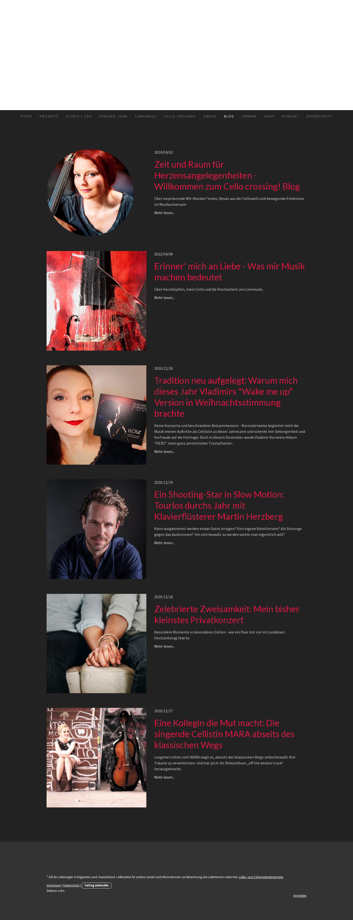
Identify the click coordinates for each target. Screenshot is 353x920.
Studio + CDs (79, 116)
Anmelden (299, 895)
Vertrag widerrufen (97, 885)
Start (26, 116)
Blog (229, 116)
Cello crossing (180, 116)
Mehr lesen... (164, 212)
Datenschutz (319, 116)
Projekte (49, 116)
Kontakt (290, 116)
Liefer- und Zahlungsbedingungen (261, 877)
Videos (210, 116)
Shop (270, 116)
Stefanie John (113, 116)
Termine (249, 116)
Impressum (54, 885)
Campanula (146, 116)
